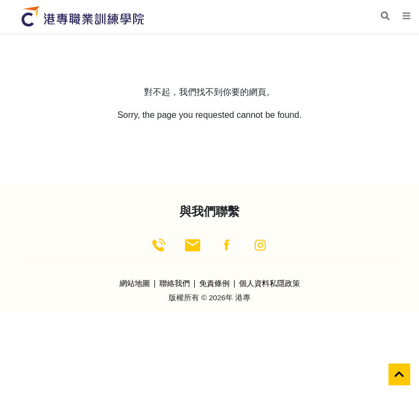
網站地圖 (134, 284)
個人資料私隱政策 (269, 284)
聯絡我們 (174, 284)
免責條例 (214, 284)
